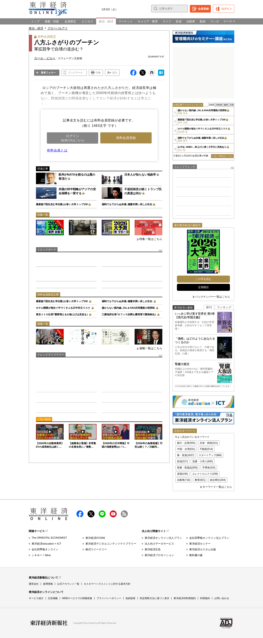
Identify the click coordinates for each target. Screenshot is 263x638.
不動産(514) (206, 449)
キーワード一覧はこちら (217, 486)
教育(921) (200, 479)
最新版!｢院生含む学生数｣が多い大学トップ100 (62, 204)
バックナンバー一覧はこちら (212, 296)
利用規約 (205, 598)
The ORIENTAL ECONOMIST (49, 537)
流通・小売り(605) (202, 461)
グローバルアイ (57, 28)
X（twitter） (91, 513)
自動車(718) (183, 479)
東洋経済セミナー (200, 543)
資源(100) (182, 473)
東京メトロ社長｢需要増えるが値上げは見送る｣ (62, 314)
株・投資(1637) (185, 455)
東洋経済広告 (153, 549)
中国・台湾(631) (186, 449)
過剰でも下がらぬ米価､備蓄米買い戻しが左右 (127, 204)
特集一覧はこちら (150, 239)
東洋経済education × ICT (46, 543)
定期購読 (203, 287)
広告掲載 (53, 598)
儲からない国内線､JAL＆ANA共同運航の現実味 (128, 307)
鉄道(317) (182, 461)
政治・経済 (36, 28)
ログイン (226, 8)
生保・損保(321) (209, 442)
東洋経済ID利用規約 (185, 598)
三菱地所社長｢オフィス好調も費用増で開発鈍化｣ (129, 314)
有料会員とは (57, 150)
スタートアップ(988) (210, 455)
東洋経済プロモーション (159, 555)
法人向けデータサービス (159, 543)
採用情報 (48, 584)
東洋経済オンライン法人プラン (163, 537)
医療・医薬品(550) (187, 467)
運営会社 (34, 584)
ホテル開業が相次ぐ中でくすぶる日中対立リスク (63, 307)
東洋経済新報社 (49, 623)
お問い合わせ (221, 598)
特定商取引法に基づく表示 (154, 598)
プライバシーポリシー (109, 598)
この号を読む (203, 279)
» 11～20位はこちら (222, 156)
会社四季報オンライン (45, 549)
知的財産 (130, 598)
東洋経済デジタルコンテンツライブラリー (110, 543)
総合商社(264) (218, 479)
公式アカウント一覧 (68, 584)
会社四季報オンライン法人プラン (209, 537)
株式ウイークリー (96, 549)
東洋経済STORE (95, 537)
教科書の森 (196, 555)
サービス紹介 (36, 598)
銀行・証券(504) (186, 442)
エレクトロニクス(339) (205, 473)
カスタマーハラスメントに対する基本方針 (107, 584)
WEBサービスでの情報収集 (77, 598)
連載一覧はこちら (150, 348)
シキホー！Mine (41, 555)
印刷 (98, 72)
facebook (79, 513)
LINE (102, 513)
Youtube (113, 513)
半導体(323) (208, 467)
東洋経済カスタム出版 (202, 549)
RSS (124, 513)
